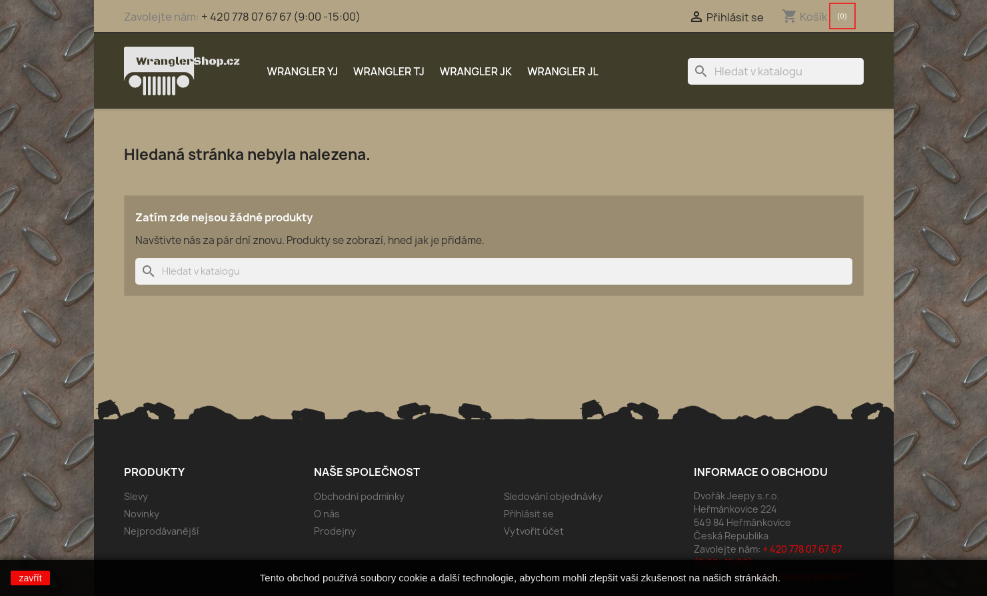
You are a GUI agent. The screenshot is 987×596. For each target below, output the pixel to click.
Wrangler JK (476, 71)
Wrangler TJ (389, 71)
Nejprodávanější (161, 531)
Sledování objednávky (553, 496)
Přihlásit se (529, 513)
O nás (327, 513)
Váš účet (530, 472)
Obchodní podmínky (359, 496)
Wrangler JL (562, 71)
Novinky (141, 513)
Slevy (136, 496)
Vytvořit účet (534, 531)
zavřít (30, 578)
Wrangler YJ (303, 71)
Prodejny (335, 531)
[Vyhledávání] (776, 71)
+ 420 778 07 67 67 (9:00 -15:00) (281, 16)
